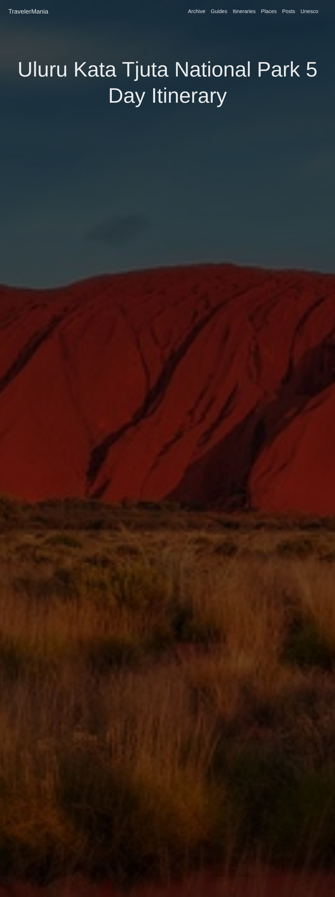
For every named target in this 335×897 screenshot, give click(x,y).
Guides (219, 11)
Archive (196, 11)
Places (269, 11)
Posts (288, 11)
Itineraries (244, 11)
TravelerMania (28, 11)
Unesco (309, 11)
